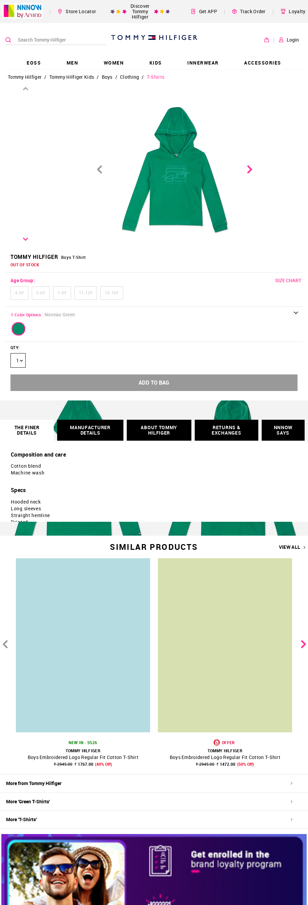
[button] (18, 329)
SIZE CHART (288, 280)
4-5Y (19, 292)
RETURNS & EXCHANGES (226, 430)
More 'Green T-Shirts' (149, 801)
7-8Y (62, 292)
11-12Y (86, 292)
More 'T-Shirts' (149, 819)
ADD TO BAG (154, 382)
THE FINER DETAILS (27, 430)
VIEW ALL (292, 547)
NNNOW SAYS (283, 430)
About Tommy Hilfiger (159, 430)
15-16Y (112, 292)
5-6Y (40, 292)
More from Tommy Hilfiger (149, 783)
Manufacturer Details (90, 430)
